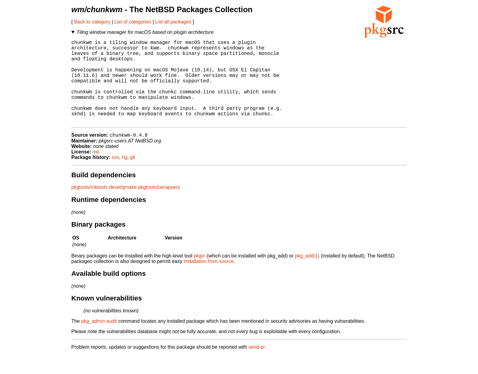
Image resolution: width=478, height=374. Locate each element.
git (132, 176)
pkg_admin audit (99, 340)
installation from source (209, 280)
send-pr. (257, 366)
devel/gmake (123, 206)
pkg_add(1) (307, 275)
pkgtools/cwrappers (159, 206)
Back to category (92, 21)
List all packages (173, 21)
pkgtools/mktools (89, 206)
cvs (115, 176)
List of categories (132, 21)
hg (124, 176)
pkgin (199, 275)
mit (95, 171)
